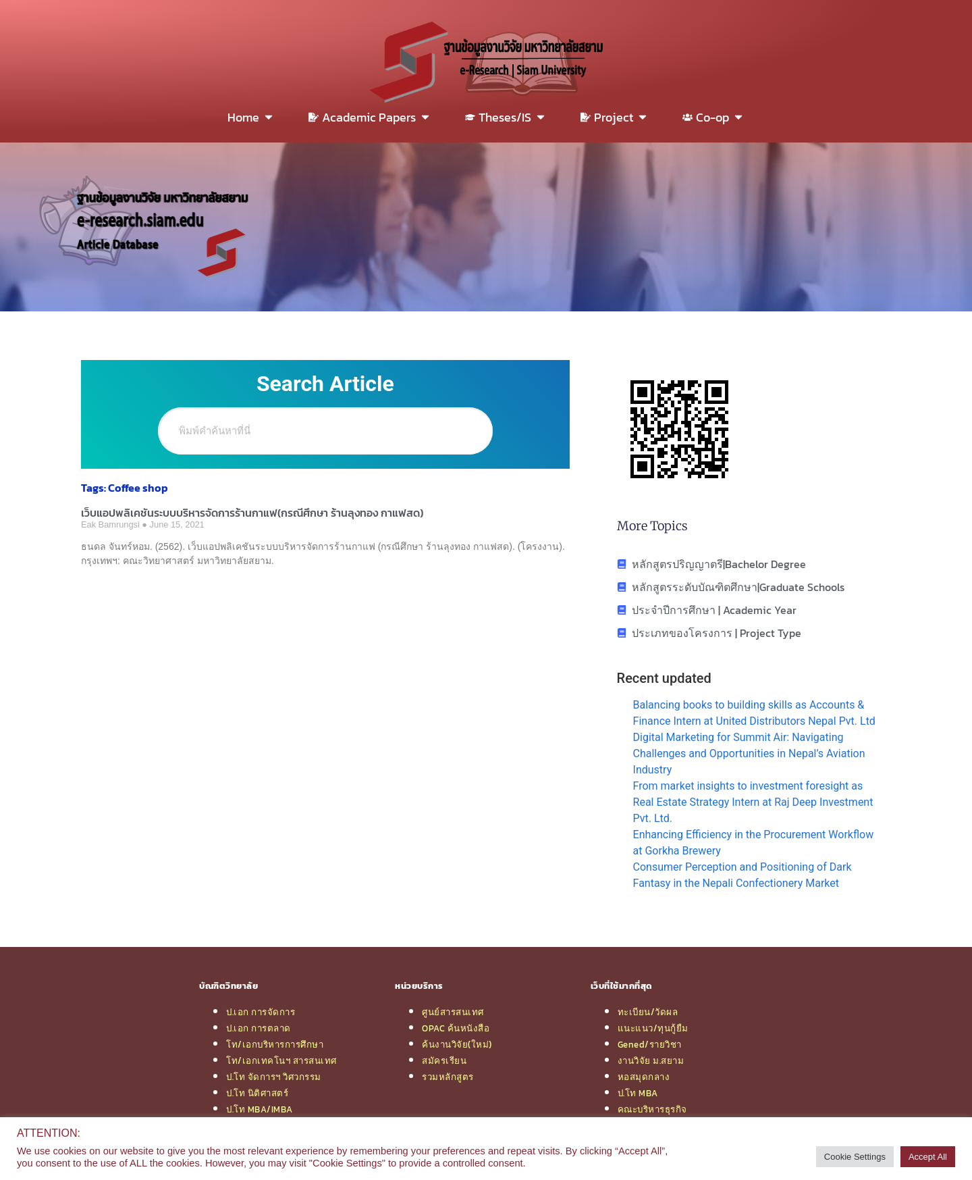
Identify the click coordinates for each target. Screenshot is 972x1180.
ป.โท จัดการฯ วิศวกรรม (273, 1076)
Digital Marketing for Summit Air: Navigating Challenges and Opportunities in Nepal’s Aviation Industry (749, 753)
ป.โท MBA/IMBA (259, 1109)
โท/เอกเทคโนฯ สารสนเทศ (281, 1060)
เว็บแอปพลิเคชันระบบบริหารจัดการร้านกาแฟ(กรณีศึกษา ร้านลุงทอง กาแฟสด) (252, 513)
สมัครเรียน (444, 1060)
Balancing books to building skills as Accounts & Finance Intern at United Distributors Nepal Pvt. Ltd (754, 712)
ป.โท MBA (638, 1093)
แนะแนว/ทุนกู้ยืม (653, 1028)
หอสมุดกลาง (644, 1076)
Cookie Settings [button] (855, 1157)
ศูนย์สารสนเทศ (453, 1012)
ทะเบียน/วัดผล (648, 1012)
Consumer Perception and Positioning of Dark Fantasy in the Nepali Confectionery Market (742, 875)
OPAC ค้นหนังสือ (455, 1028)
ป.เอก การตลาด (258, 1028)
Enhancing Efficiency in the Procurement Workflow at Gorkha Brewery (753, 842)
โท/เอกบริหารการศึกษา (274, 1044)
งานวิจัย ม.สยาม (651, 1060)
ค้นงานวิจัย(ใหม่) (457, 1044)
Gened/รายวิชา (650, 1044)
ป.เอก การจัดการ (260, 1012)
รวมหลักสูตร (448, 1076)
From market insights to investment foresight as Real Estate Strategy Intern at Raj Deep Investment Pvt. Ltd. (753, 802)
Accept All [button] (928, 1157)
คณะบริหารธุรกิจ (652, 1109)
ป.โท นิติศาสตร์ (257, 1093)
